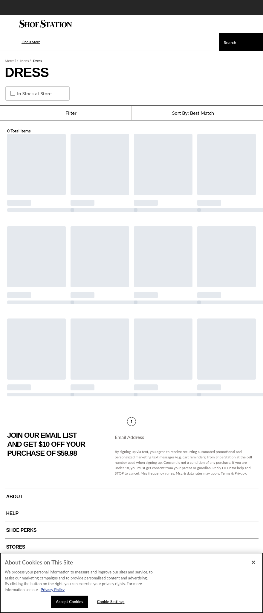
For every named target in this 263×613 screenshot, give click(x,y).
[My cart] (255, 24)
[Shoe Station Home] (45, 24)
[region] (131, 583)
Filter (66, 113)
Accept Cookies (69, 601)
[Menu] (9, 24)
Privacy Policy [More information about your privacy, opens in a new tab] (53, 589)
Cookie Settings (111, 601)
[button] (22, 42)
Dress (37, 60)
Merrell (10, 60)
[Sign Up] (249, 437)
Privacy (240, 473)
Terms (225, 473)
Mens (24, 60)
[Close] (253, 562)
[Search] (241, 42)
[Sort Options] (197, 113)
